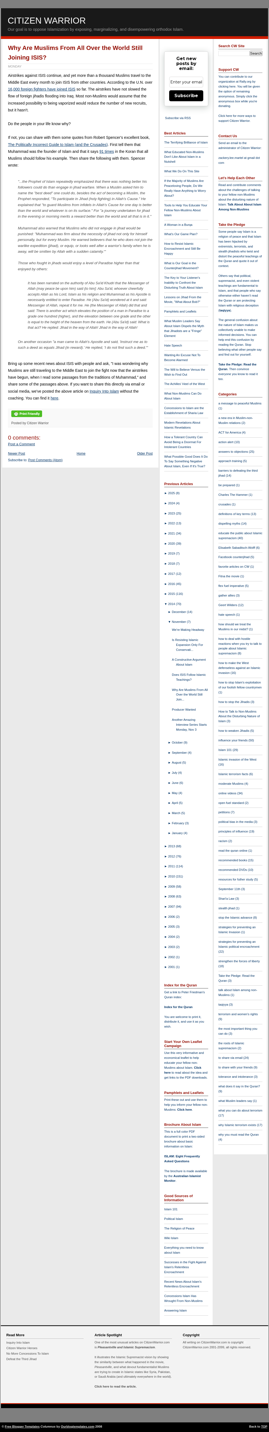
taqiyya (224, 310)
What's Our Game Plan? (180, 234)
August (177, 762)
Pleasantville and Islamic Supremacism (126, 1347)
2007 (172, 906)
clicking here (226, 86)
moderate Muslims (231, 783)
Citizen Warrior (47, 21)
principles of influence (233, 831)
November (179, 621)
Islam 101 (171, 1209)
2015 (172, 593)
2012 (172, 856)
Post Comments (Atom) (45, 460)
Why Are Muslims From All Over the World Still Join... (190, 694)
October (178, 742)
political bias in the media (236, 821)
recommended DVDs (233, 869)
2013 (172, 846)
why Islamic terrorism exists (237, 1125)
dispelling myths (229, 523)
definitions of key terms (234, 514)
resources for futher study (236, 879)
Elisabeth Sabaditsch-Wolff (237, 547)
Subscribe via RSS (178, 118)
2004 (172, 936)
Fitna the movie (229, 576)
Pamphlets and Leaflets (180, 311)
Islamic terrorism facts (233, 774)
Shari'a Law (226, 898)
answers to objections (233, 451)
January (178, 833)
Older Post (145, 453)
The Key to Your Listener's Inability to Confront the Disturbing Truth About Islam (183, 282)
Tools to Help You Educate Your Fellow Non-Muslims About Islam (185, 210)
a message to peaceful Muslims (240, 403)
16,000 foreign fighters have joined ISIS (41, 89)
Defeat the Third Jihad (21, 1359)
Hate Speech (173, 345)
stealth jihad (227, 908)
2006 (172, 916)
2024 (172, 503)
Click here (184, 1109)
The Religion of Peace (179, 1228)
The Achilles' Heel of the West (184, 384)
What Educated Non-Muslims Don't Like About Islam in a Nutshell (184, 157)
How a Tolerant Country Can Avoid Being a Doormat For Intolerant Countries (183, 442)
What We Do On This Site (181, 171)
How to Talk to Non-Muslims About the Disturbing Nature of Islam (239, 716)
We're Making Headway (188, 629)
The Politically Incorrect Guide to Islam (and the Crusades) (58, 144)
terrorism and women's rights (238, 1014)
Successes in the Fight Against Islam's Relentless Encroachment (185, 1267)
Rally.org (245, 81)
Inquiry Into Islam (104, 391)
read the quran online (233, 850)
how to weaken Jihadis (234, 730)
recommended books (233, 860)
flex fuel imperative (231, 585)
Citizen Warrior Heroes (21, 1348)
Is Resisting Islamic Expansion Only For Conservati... (187, 644)
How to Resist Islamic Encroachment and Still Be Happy (182, 248)
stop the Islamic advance (235, 917)
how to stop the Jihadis (234, 702)
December (179, 612)
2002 (172, 957)
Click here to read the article (115, 1386)
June (175, 782)
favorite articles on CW (234, 566)
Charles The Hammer (233, 494)
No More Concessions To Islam (27, 1353)
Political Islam (173, 1218)
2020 (172, 543)
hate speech (227, 614)
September (180, 752)
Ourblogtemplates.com (77, 1426)
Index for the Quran (178, 1007)
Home (81, 453)
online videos (227, 793)
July (175, 772)
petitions (224, 812)
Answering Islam (175, 1310)
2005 (172, 926)
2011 (172, 866)
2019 (172, 553)
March (176, 813)
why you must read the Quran (238, 1134)
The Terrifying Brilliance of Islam (186, 142)
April (175, 802)
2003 (172, 947)
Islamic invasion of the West (237, 759)
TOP (264, 1426)
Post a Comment (21, 444)
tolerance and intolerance (236, 1076)
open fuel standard (231, 802)
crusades (225, 504)
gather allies (227, 595)
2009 (172, 886)
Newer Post (16, 453)
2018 (172, 563)
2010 (172, 876)
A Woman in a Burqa (178, 224)
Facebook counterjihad (234, 557)
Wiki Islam (171, 1238)
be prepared (227, 485)
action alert (226, 442)
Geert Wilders (228, 605)
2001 (172, 967)
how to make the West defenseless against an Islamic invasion (239, 667)
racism (223, 841)
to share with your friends (236, 1067)
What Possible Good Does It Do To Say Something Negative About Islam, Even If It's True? (186, 461)
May (175, 793)
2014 (172, 604)
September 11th (229, 889)
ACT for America (230, 432)
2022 (172, 523)
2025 (172, 493)
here (54, 398)
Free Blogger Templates (22, 1426)
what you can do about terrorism (240, 1110)
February (178, 823)
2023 (172, 513)
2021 (172, 533)
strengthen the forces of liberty (239, 961)
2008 (172, 896)
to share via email (230, 1057)
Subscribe (186, 95)
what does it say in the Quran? (239, 1086)
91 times (106, 151)
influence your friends (233, 740)
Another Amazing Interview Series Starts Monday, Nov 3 (189, 724)
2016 (172, 584)
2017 (172, 573)
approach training (230, 461)
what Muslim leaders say (235, 1100)
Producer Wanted (184, 709)
